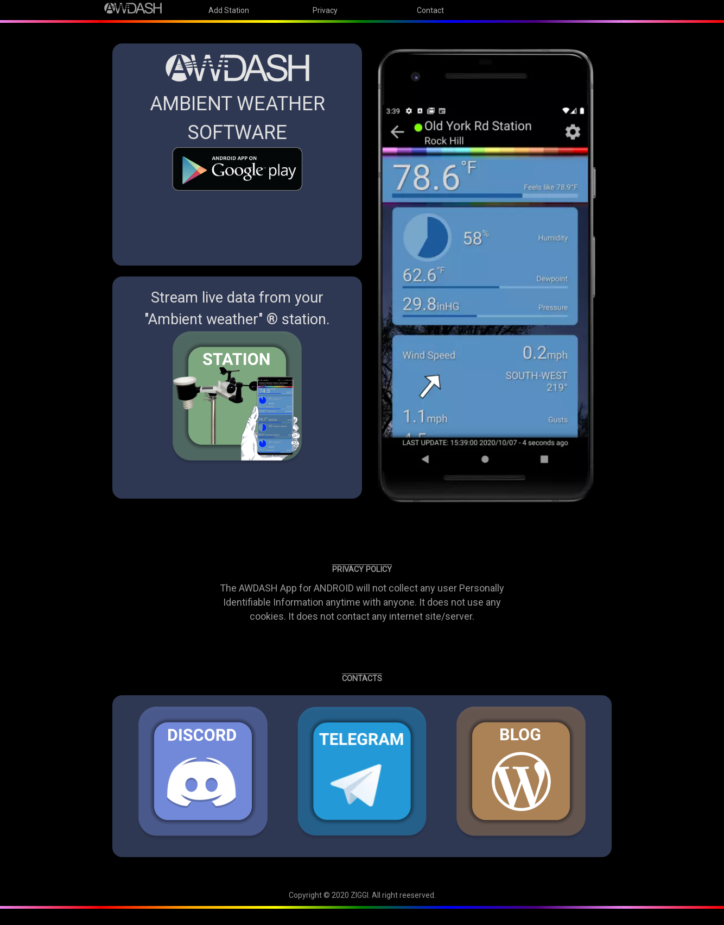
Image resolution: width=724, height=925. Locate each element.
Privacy (325, 10)
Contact (430, 10)
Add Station (228, 10)
